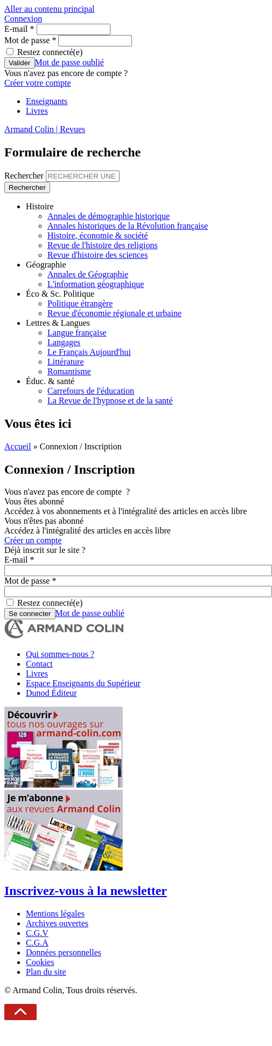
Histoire (40, 206)
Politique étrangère (80, 303)
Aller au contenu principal (49, 8)
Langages (63, 342)
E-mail (19, 28)
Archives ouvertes (57, 923)
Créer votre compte (37, 82)
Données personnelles (63, 952)
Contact (39, 663)
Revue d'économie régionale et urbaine (114, 313)
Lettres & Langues (58, 322)
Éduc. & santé (50, 381)
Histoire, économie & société (97, 235)
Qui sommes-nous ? (60, 654)
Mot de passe (30, 40)
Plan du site (46, 971)
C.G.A (37, 942)
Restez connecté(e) (49, 52)
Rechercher (25, 175)
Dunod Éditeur (51, 693)
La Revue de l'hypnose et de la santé (110, 400)
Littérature (65, 361)
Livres (37, 110)
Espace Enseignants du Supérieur (83, 683)
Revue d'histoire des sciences (97, 254)
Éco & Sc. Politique (60, 293)
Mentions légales (55, 913)
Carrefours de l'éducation (90, 390)
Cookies (40, 962)
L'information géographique (95, 284)
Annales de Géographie (87, 274)
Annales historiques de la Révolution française (127, 225)
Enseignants (46, 101)
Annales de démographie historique (108, 216)
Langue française (77, 332)
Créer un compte (33, 540)
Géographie (46, 264)
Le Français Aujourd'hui (89, 352)
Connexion (23, 18)
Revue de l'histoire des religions (102, 245)
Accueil (17, 446)
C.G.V (37, 933)
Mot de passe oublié (69, 62)
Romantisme (69, 371)
